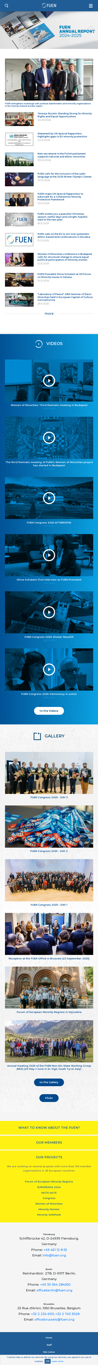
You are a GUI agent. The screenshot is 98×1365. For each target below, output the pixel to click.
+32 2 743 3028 (67, 1314)
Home (49, 1337)
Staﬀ (49, 1345)
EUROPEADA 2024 (49, 1187)
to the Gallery (49, 1082)
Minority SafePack (49, 1214)
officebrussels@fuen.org (54, 1319)
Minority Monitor (49, 1209)
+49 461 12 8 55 (55, 1250)
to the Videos (49, 711)
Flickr (49, 1098)
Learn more (57, 1361)
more (49, 313)
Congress (49, 1198)
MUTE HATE (49, 1192)
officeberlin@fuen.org (54, 1290)
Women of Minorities (49, 1203)
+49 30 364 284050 (55, 1284)
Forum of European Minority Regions (49, 1181)
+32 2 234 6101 (42, 1314)
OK (47, 1361)
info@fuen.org (54, 1255)
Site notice (49, 1352)
